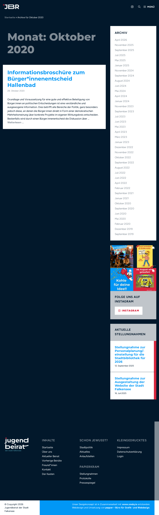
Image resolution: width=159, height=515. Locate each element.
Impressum (123, 447)
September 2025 (124, 50)
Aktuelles (85, 451)
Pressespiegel (87, 482)
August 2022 (122, 167)
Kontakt (46, 469)
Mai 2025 (120, 60)
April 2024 (121, 96)
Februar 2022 (122, 188)
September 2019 (124, 234)
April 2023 (121, 131)
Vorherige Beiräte (52, 460)
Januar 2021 (122, 198)
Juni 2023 (120, 121)
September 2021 (124, 193)
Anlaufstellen (87, 456)
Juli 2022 (120, 172)
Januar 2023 (122, 142)
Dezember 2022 (124, 147)
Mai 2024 (120, 90)
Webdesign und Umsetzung (86, 507)
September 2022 (124, 162)
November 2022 (124, 152)
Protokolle (85, 478)
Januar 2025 (122, 65)
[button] (139, 6)
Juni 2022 (120, 177)
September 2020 (124, 208)
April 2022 (121, 182)
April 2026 (121, 39)
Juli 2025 (120, 55)
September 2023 (124, 111)
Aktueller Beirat (50, 456)
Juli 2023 (120, 116)
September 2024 (124, 75)
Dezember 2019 (124, 228)
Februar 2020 (122, 223)
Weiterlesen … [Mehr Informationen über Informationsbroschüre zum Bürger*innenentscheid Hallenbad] (15, 122)
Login (120, 456)
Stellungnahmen (89, 473)
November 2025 (124, 44)
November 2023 (124, 106)
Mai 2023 (120, 126)
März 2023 (121, 136)
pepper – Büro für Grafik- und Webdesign (127, 507)
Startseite (10, 17)
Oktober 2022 (123, 157)
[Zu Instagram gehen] (132, 6)
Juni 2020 (120, 213)
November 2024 (124, 70)
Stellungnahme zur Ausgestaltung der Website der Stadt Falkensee (130, 384)
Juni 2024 (120, 85)
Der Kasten (48, 473)
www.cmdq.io (129, 504)
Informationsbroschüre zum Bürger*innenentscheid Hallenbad (46, 78)
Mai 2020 (120, 218)
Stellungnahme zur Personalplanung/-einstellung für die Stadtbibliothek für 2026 (130, 354)
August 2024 (122, 80)
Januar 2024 (122, 101)
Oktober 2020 (123, 203)
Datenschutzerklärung (129, 451)
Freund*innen (49, 465)
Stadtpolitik (86, 447)
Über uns (47, 451)
